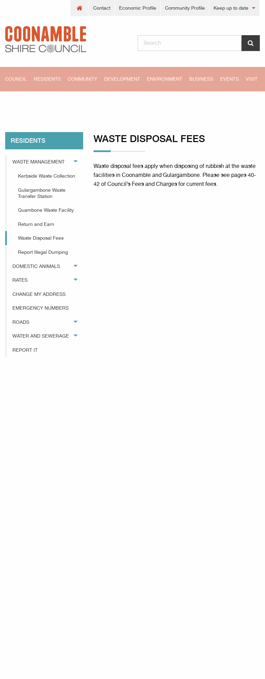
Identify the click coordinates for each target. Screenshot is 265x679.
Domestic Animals (36, 266)
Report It (25, 350)
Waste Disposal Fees (110, 103)
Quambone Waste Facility (46, 210)
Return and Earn (36, 224)
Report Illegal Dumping (43, 252)
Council (16, 79)
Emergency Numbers (40, 308)
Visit (251, 79)
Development (122, 79)
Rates (20, 280)
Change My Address (39, 294)
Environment (164, 79)
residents (56, 103)
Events (229, 79)
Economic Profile (137, 8)
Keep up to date (231, 8)
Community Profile (185, 8)
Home (17, 103)
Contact (101, 8)
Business (201, 79)
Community (82, 79)
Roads (20, 322)
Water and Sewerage (40, 336)
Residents (47, 79)
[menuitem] (79, 8)
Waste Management (38, 161)
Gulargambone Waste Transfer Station (42, 193)
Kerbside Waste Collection (46, 176)
